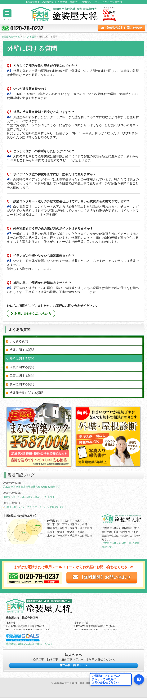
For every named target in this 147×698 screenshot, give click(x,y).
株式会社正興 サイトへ (73, 665)
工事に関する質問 (22, 375)
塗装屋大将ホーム (11, 36)
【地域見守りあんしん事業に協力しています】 (29, 496)
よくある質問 (29, 36)
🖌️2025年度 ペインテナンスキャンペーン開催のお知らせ (35, 507)
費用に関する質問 (22, 384)
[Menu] (7, 13)
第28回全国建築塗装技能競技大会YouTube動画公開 (31, 486)
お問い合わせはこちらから (32, 313)
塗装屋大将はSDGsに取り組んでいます (29, 643)
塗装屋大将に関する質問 (26, 392)
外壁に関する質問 (22, 358)
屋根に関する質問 (22, 367)
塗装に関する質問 (22, 349)
